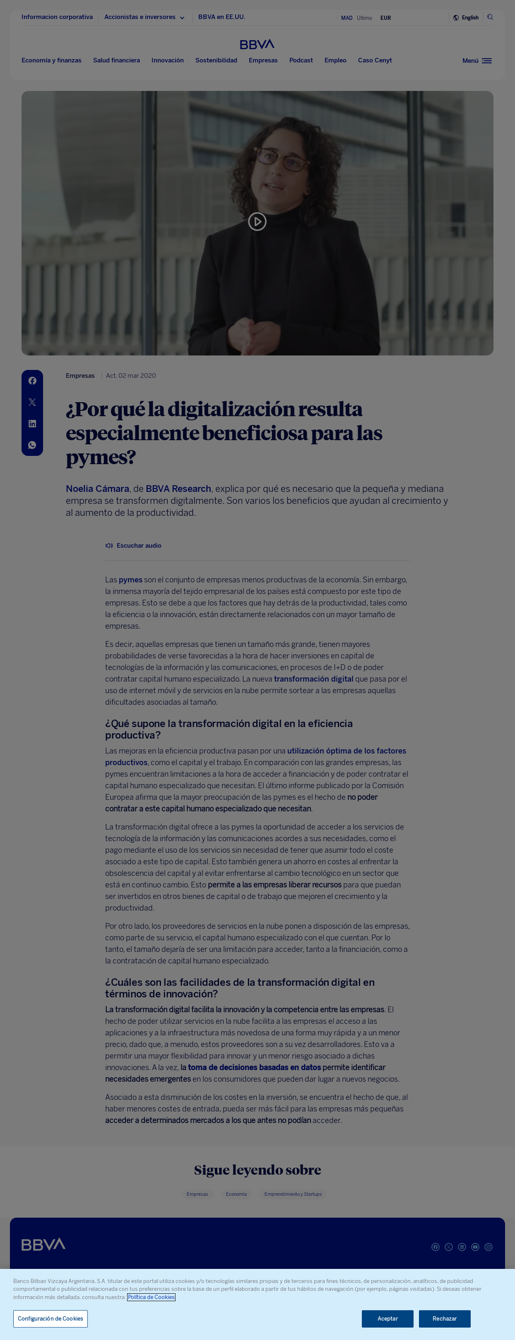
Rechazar (445, 1319)
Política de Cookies (151, 1297)
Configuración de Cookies (50, 1319)
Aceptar (388, 1319)
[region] (257, 1304)
